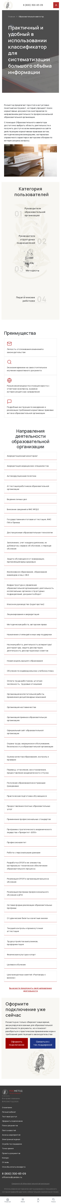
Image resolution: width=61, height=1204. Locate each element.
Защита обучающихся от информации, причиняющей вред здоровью (26, 560)
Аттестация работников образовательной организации (28, 487)
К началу (6, 1096)
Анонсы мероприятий (11, 1135)
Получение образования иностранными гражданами (26, 784)
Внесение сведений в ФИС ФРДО (23, 509)
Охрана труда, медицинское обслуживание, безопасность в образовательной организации (30, 745)
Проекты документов (11, 1153)
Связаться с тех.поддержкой (42, 1043)
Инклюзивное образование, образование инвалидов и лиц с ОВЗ (27, 573)
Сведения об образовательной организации (30, 1183)
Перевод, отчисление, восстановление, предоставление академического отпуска (28, 771)
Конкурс (5, 1158)
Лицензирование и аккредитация (23, 614)
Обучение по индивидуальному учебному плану (30, 671)
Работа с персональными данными (23, 852)
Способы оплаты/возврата (14, 1167)
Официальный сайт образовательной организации (25, 732)
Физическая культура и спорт (21, 954)
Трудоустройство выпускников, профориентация (22, 943)
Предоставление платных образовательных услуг (28, 807)
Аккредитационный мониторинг (22, 456)
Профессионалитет (16, 842)
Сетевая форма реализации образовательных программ (29, 906)
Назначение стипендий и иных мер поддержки (29, 634)
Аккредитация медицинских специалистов (28, 466)
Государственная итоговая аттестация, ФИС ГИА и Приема (29, 521)
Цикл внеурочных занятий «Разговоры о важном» (26, 976)
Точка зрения (8, 1148)
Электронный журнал (11, 1139)
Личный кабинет (9, 1112)
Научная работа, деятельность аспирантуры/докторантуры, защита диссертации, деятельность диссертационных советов (29, 647)
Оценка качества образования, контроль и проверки (28, 758)
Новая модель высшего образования (25, 661)
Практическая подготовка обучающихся (27, 796)
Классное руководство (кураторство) (25, 604)
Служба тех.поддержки (12, 1144)
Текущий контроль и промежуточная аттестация (25, 929)
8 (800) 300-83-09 (33, 5)
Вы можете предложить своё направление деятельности (30, 989)
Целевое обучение (16, 964)
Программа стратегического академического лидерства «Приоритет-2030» (29, 831)
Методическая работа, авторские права (27, 624)
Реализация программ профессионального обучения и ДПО (28, 893)
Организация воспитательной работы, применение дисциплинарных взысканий (26, 695)
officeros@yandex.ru (12, 1177)
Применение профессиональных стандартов (29, 819)
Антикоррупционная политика (21, 476)
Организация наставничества (21, 707)
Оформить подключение (16, 1043)
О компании (7, 1107)
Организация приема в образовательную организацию (27, 718)
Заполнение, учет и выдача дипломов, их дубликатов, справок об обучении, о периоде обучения (29, 545)
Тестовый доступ (9, 1116)
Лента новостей (9, 1130)
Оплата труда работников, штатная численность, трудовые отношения (24, 682)
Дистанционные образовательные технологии (30, 532)
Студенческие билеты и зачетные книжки (27, 918)
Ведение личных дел (17, 499)
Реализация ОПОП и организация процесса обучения (28, 880)
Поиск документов (10, 1125)
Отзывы (5, 1162)
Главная (11, 16)
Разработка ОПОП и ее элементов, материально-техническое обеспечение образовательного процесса (27, 865)
